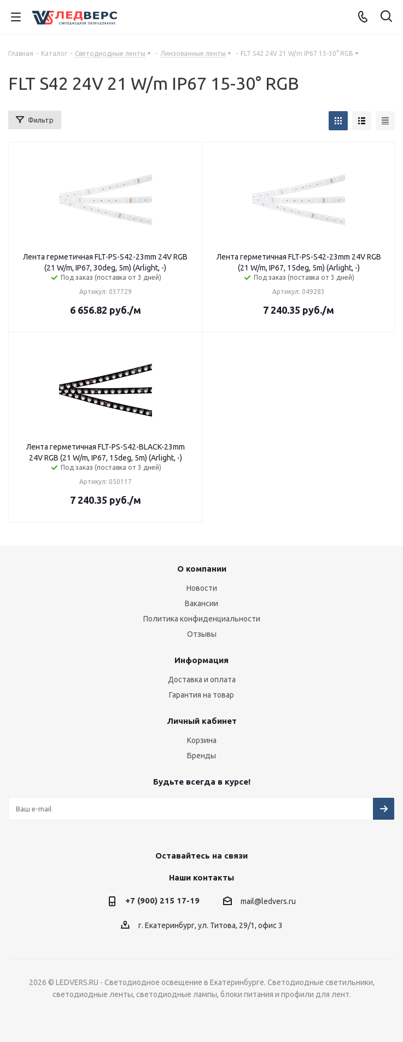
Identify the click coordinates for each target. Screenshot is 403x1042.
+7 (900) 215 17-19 (162, 900)
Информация (201, 660)
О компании (201, 568)
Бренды (201, 755)
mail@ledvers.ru (268, 901)
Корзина (202, 740)
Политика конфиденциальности (201, 618)
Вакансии (201, 603)
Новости (201, 588)
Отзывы (202, 634)
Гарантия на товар (201, 694)
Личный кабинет (202, 721)
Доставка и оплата (202, 679)
